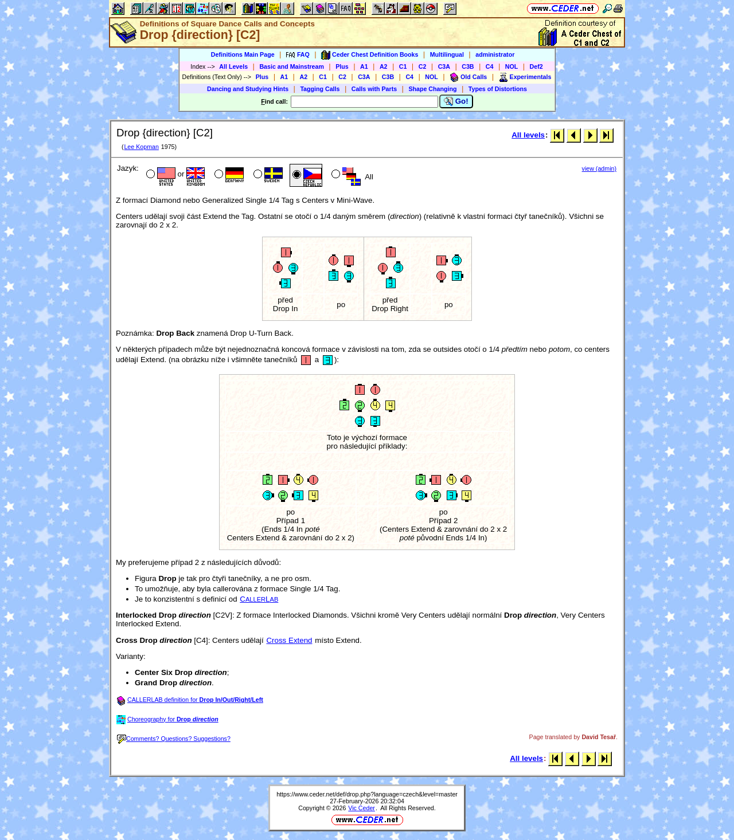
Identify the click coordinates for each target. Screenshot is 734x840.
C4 (490, 66)
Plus (342, 66)
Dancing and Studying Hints (247, 88)
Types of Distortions (497, 88)
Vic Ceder (361, 807)
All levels (528, 135)
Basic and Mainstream (291, 66)
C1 (403, 66)
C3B (468, 66)
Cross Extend (289, 640)
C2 (423, 66)
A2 (384, 66)
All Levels (233, 66)
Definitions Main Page (243, 54)
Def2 (536, 66)
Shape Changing (432, 88)
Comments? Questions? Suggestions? (174, 738)
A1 (364, 66)
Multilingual (447, 54)
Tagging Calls (319, 88)
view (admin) (599, 168)
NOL (511, 66)
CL (259, 599)
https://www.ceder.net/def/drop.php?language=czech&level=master (367, 794)
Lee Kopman (141, 146)
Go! (456, 101)
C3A (444, 66)
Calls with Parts (374, 88)
